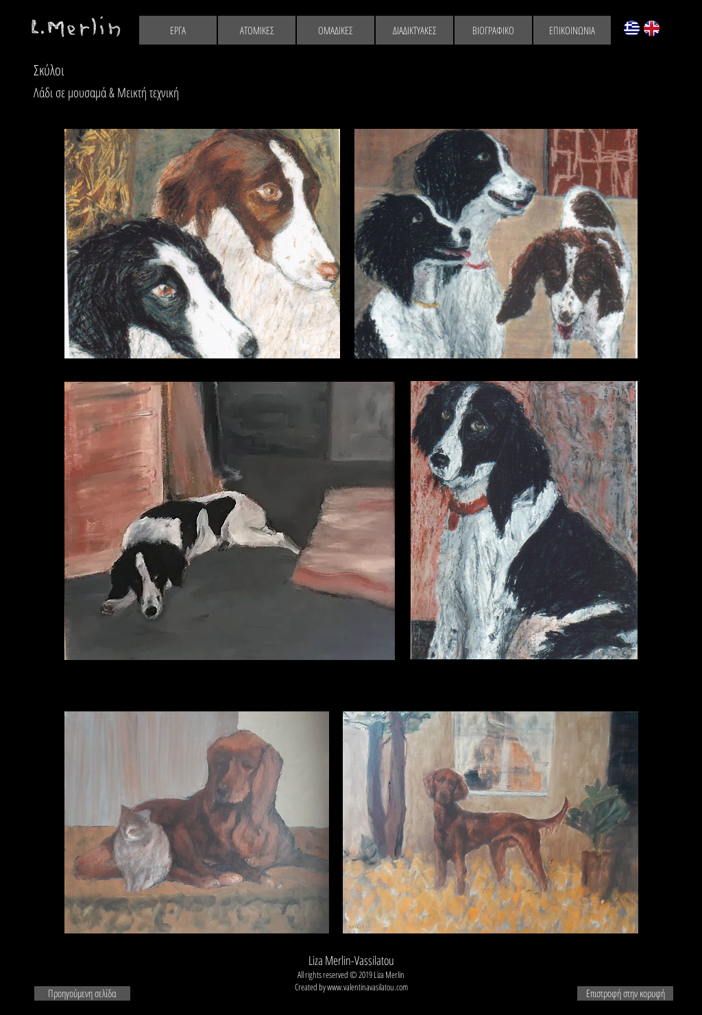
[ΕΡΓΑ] (177, 30)
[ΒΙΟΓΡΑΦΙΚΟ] (493, 30)
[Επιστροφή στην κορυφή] (625, 993)
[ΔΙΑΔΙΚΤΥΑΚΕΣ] (414, 30)
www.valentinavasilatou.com (367, 987)
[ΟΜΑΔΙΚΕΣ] (335, 30)
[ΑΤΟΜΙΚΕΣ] (256, 30)
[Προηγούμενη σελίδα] (82, 993)
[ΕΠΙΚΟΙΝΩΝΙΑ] (572, 30)
